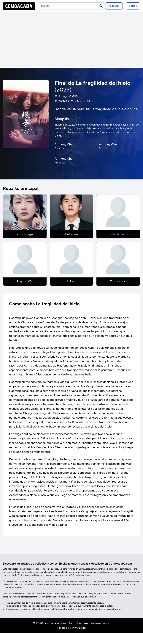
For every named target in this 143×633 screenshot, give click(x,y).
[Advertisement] (71, 40)
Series (133, 5)
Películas (114, 5)
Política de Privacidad (71, 627)
